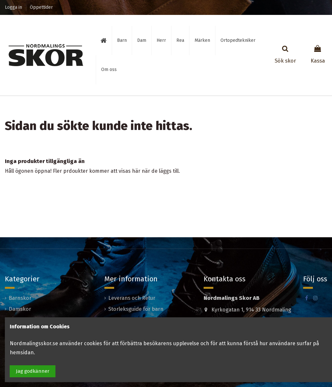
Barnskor (20, 298)
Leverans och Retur (131, 298)
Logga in (14, 7)
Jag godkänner (32, 371)
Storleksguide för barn (135, 309)
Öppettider (41, 7)
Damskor (20, 309)
